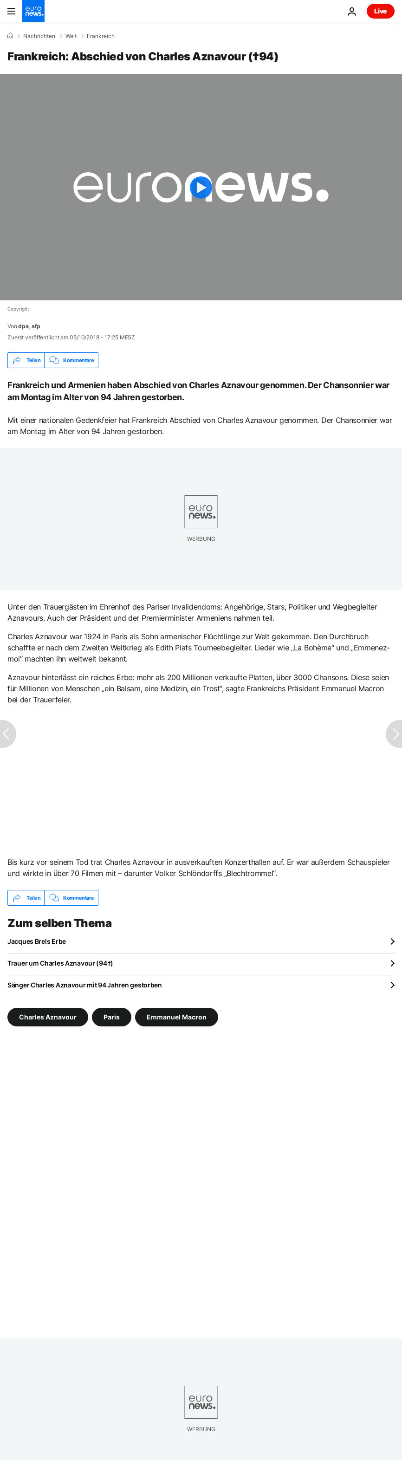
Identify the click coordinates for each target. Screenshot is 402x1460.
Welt (71, 36)
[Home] (10, 35)
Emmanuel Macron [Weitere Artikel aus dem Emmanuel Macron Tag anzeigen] (177, 1017)
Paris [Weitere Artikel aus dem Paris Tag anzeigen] (112, 1017)
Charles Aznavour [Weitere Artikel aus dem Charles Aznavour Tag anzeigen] (48, 1017)
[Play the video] (201, 187)
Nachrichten (39, 36)
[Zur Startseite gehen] (33, 11)
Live (380, 11)
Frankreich (101, 36)
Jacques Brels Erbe (36, 941)
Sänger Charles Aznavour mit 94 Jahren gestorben (84, 985)
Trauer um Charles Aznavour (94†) (60, 963)
